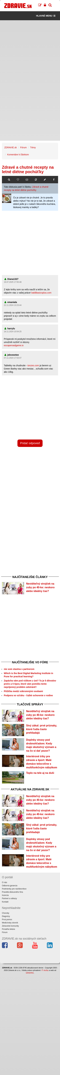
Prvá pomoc (7, 919)
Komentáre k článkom (18, 154)
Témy (33, 147)
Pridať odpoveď (30, 443)
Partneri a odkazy (9, 898)
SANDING (30, 973)
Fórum (23, 147)
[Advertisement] (30, 50)
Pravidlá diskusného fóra (12, 892)
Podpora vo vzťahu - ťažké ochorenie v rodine (28, 695)
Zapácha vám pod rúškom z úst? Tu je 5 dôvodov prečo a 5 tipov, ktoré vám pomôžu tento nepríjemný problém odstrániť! (30, 683)
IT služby (44, 970)
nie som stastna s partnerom (19, 669)
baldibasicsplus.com (41, 292)
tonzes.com (33, 365)
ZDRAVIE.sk (10, 147)
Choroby (5, 913)
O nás (4, 882)
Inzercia (5, 895)
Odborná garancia (9, 885)
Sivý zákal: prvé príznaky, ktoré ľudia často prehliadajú (41, 729)
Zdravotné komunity (10, 926)
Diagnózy (6, 916)
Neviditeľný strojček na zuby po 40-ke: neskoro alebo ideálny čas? (40, 587)
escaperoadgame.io (14, 345)
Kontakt (5, 902)
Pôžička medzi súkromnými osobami (23, 691)
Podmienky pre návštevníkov (14, 889)
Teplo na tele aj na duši (40, 773)
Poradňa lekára (8, 929)
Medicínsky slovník (10, 923)
